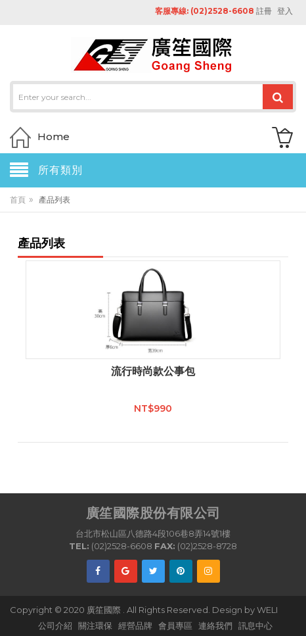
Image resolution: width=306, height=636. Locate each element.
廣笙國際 (105, 609)
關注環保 (95, 625)
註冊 (264, 11)
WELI (267, 609)
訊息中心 (255, 625)
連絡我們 (215, 625)
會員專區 (175, 625)
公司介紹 (55, 625)
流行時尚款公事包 (153, 371)
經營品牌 (135, 625)
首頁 (18, 200)
